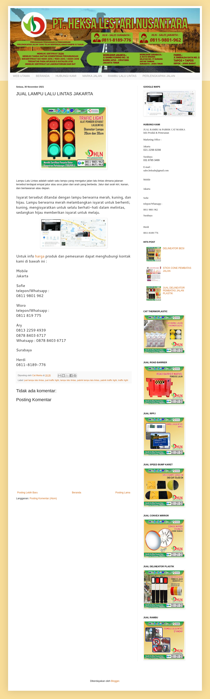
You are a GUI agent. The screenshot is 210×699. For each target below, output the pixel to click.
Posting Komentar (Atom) (43, 498)
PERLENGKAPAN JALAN (159, 75)
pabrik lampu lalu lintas (88, 380)
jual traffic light (52, 380)
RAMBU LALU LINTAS (122, 75)
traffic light (123, 380)
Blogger (115, 681)
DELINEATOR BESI (173, 248)
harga (39, 256)
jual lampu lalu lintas (34, 380)
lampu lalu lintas (68, 380)
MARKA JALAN (92, 75)
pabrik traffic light (109, 380)
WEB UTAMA (21, 75)
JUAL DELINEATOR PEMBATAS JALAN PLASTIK (174, 290)
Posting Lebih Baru (27, 492)
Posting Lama (123, 492)
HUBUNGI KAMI (66, 75)
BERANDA (43, 75)
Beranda (76, 492)
